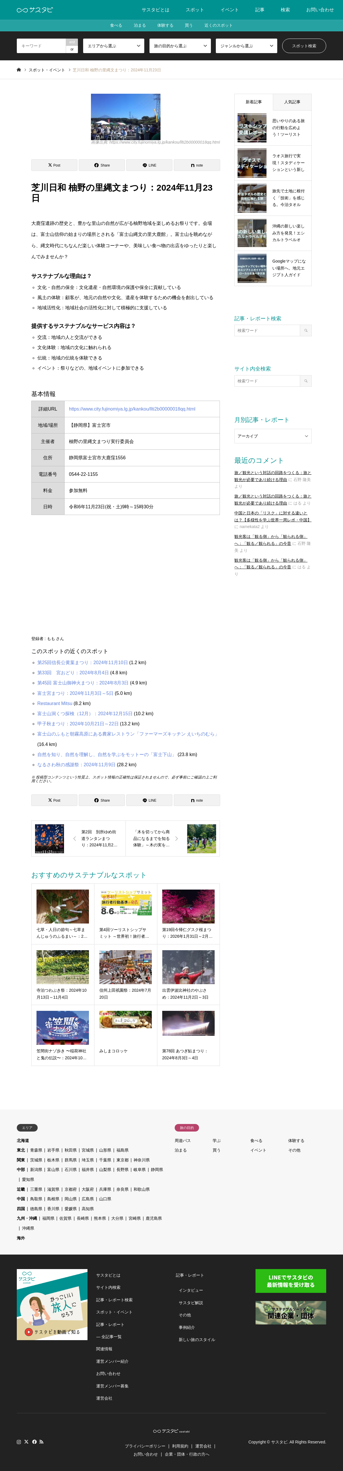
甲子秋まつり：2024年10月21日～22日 (78, 723)
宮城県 (88, 1150)
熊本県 (100, 1218)
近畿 (21, 1189)
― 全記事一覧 (109, 1336)
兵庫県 (105, 1189)
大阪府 (88, 1189)
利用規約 (180, 1446)
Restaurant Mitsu (54, 703)
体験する (165, 25)
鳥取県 (36, 1199)
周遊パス (183, 1140)
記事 (259, 9)
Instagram (19, 1442)
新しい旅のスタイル (197, 1339)
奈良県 (122, 1189)
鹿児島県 (154, 1218)
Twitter (26, 1442)
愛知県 (28, 1179)
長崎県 (83, 1218)
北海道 (23, 1140)
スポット (195, 9)
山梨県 (105, 1169)
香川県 (53, 1208)
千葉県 (105, 1160)
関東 (21, 1160)
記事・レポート (110, 1324)
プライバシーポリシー (145, 1446)
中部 (21, 1169)
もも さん (55, 638)
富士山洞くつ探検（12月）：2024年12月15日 (85, 713)
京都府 (71, 1189)
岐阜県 (140, 1169)
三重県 (36, 1189)
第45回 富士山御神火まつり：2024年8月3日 (83, 682)
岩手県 (53, 1150)
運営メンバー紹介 (112, 1361)
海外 (21, 1238)
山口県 (105, 1199)
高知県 (88, 1208)
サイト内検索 (108, 1287)
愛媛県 (71, 1208)
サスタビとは (155, 9)
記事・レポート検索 (114, 1299)
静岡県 (157, 1169)
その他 (294, 1150)
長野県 (122, 1169)
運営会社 (104, 1398)
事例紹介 (187, 1327)
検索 (285, 9)
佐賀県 (65, 1218)
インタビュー (191, 1290)
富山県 (53, 1169)
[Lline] (149, 165)
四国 (21, 1208)
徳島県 (36, 1208)
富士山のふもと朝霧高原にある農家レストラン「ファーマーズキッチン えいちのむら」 (128, 733)
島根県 (53, 1199)
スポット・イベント (114, 1312)
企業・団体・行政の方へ (187, 1454)
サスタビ (279, 1442)
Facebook (34, 1442)
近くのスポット (219, 25)
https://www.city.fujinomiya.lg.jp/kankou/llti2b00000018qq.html (132, 408)
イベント (229, 9)
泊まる (140, 25)
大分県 (117, 1218)
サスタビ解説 (191, 1302)
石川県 (71, 1169)
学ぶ (217, 1140)
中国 (21, 1199)
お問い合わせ (320, 9)
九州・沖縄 (27, 1218)
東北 (21, 1150)
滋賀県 (53, 1189)
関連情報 (104, 1349)
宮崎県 (135, 1218)
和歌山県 (142, 1189)
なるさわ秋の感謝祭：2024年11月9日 (76, 764)
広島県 (88, 1199)
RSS (41, 1442)
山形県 (105, 1150)
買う (189, 25)
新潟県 (36, 1169)
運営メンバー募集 (112, 1386)
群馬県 (71, 1160)
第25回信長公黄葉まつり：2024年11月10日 (82, 662)
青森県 (36, 1150)
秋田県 (71, 1150)
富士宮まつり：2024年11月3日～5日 (75, 693)
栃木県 (53, 1160)
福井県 (88, 1169)
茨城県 (36, 1160)
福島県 (122, 1150)
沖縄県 (28, 1228)
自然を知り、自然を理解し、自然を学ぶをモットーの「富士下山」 (106, 754)
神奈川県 (142, 1160)
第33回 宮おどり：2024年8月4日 (73, 672)
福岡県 (48, 1218)
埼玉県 (88, 1160)
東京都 (122, 1160)
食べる (116, 25)
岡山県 (71, 1199)
